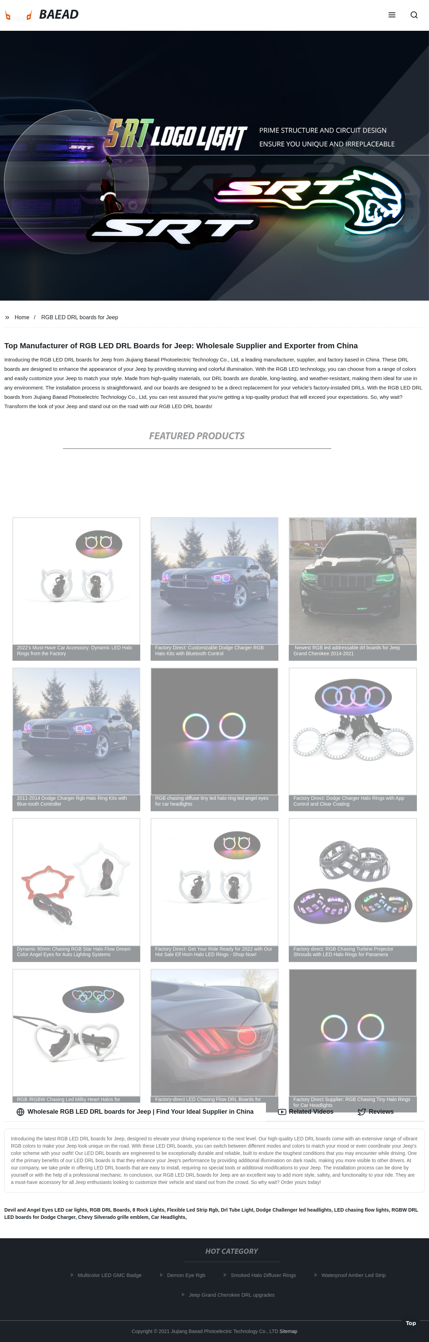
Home (22, 317)
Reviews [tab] (376, 1112)
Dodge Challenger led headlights (294, 1210)
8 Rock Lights (148, 1210)
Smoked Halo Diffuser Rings (265, 1275)
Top (411, 1324)
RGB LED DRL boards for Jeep (79, 317)
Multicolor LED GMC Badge (112, 1275)
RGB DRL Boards (110, 1210)
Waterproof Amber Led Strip (356, 1275)
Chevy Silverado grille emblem (113, 1217)
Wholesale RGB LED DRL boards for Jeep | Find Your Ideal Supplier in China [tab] (134, 1112)
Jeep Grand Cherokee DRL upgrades (234, 1295)
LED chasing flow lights (361, 1210)
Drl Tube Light (237, 1210)
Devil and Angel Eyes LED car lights (45, 1210)
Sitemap (288, 1331)
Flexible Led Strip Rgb (192, 1210)
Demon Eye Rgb (189, 1275)
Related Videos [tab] (306, 1112)
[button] (392, 15)
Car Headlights (168, 1217)
